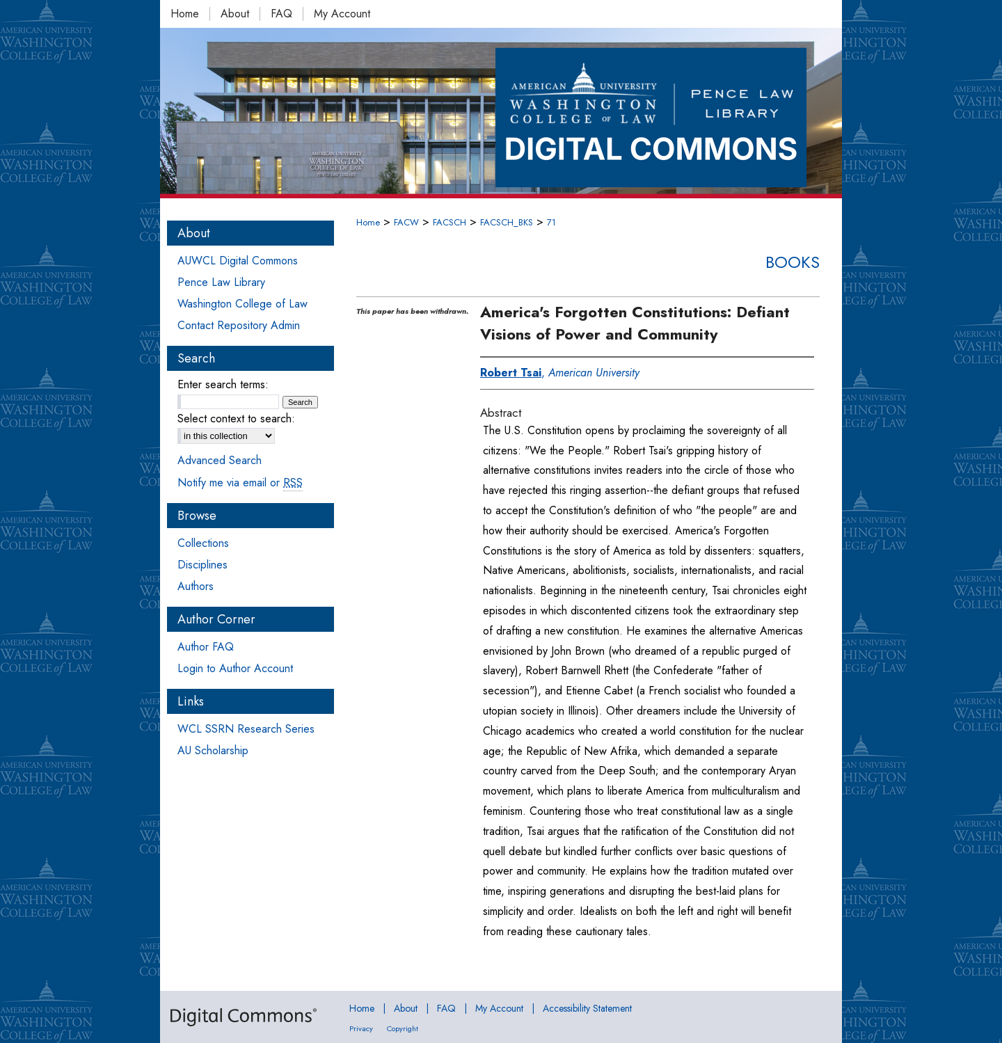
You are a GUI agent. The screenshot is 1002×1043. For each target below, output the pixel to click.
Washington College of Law (242, 304)
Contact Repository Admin (238, 325)
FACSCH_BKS (506, 222)
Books (792, 262)
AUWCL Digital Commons (237, 261)
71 (551, 222)
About (406, 1008)
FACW (406, 222)
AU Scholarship (212, 750)
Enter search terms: (223, 384)
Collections (203, 543)
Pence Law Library (221, 282)
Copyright (402, 1028)
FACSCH (449, 222)
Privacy (361, 1028)
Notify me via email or (240, 483)
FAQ (446, 1008)
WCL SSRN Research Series (246, 729)
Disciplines (202, 565)
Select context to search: (236, 419)
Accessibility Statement (587, 1008)
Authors (195, 586)
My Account (499, 1008)
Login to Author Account (235, 668)
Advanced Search (219, 460)
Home (368, 222)
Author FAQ (205, 647)
